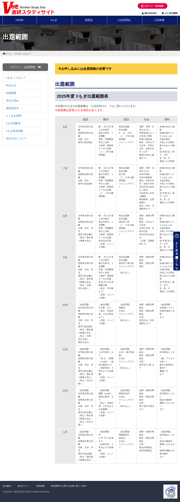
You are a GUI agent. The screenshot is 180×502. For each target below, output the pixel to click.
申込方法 (11, 85)
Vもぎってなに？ (16, 77)
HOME (20, 19)
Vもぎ (53, 19)
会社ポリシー (23, 486)
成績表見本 (12, 108)
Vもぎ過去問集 (14, 130)
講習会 (89, 19)
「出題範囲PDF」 (98, 105)
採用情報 (40, 486)
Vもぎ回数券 (13, 123)
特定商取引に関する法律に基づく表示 (69, 486)
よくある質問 (13, 115)
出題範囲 (11, 92)
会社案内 (7, 486)
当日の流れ (12, 100)
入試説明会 (124, 19)
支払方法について (16, 138)
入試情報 (159, 19)
